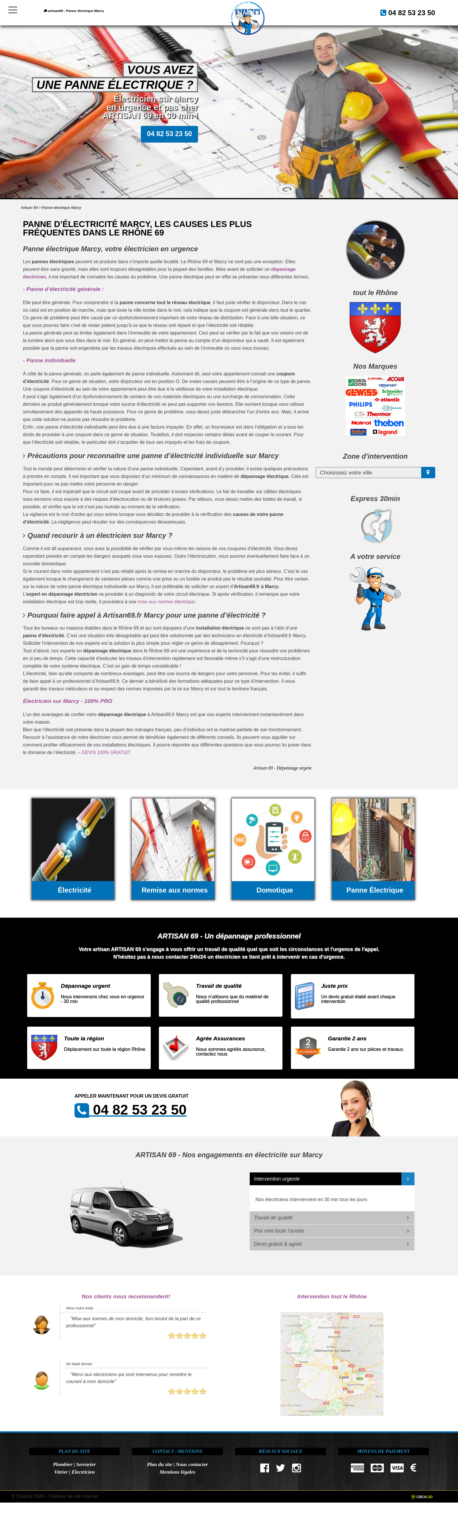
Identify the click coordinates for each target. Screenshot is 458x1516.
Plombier (62, 1464)
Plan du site (159, 1464)
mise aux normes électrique (166, 601)
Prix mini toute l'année (279, 1231)
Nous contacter (192, 1464)
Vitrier (61, 1472)
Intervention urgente (277, 1179)
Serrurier (86, 1464)
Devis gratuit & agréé (278, 1244)
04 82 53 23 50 (404, 12)
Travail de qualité (273, 1218)
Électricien (83, 1472)
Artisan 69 (29, 207)
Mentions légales (177, 1472)
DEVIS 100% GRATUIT (106, 752)
